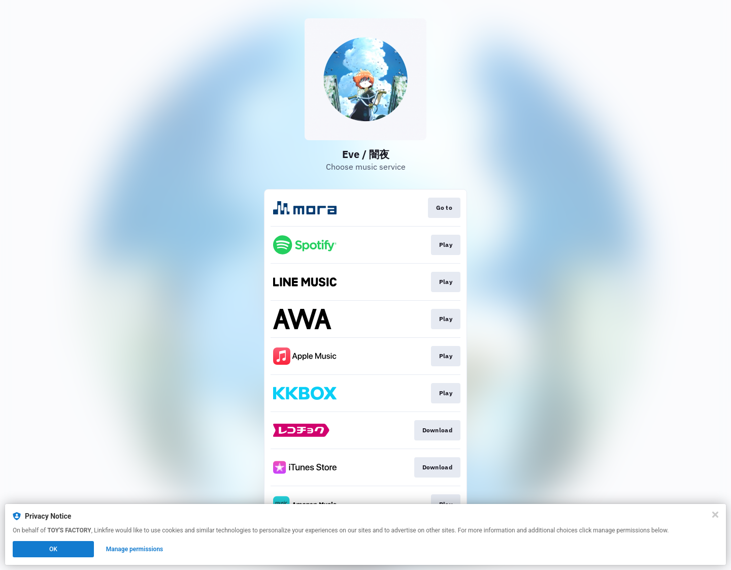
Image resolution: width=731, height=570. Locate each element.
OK (53, 549)
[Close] (715, 514)
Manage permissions (134, 549)
